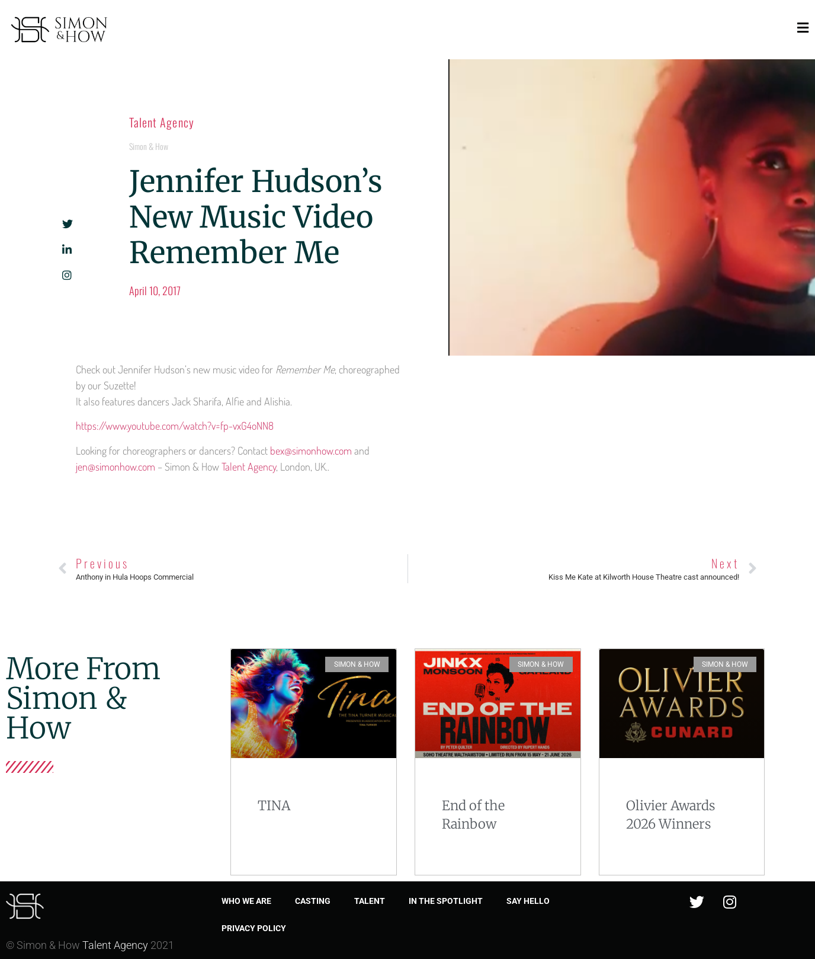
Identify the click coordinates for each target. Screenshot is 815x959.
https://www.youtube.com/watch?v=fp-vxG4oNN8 (175, 425)
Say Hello (528, 901)
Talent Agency (161, 122)
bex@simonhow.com (311, 450)
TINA (274, 805)
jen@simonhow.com (115, 466)
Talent (369, 901)
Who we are (246, 901)
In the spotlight (446, 901)
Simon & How (148, 146)
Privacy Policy (254, 928)
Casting (313, 901)
